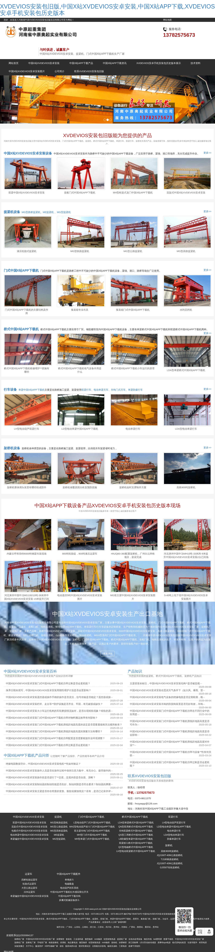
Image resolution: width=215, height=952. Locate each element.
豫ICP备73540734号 (133, 914)
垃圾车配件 (192, 942)
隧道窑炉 (39, 946)
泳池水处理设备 (135, 939)
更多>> (207, 152)
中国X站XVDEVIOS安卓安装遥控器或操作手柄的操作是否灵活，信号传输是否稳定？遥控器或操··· (59, 697)
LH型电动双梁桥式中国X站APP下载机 (135, 851)
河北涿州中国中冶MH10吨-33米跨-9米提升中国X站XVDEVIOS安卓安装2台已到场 (185, 555)
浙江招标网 (133, 942)
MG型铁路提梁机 (79, 251)
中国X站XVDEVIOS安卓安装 (44, 63)
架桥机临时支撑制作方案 (132, 487)
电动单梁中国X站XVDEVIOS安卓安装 (29, 834)
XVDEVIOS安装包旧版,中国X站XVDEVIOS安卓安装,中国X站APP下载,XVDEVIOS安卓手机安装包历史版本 (107, 9)
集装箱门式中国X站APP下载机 (133, 309)
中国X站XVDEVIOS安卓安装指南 (156, 914)
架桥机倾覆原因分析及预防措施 (80, 487)
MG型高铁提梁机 (186, 251)
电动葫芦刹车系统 (69, 888)
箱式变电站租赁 (179, 942)
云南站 (85, 927)
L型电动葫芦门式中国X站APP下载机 (92, 822)
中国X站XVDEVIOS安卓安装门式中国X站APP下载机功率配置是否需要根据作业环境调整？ (55, 738)
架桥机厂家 (19, 939)
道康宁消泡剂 (134, 946)
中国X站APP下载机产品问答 (26, 755)
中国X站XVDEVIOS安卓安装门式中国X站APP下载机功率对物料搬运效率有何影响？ (52, 717)
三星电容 (123, 946)
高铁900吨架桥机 (186, 487)
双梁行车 (86, 389)
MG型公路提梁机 (132, 251)
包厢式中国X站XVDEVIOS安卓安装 (29, 830)
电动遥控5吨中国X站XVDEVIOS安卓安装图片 (79, 597)
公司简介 (59, 71)
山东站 (77, 927)
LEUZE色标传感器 (148, 942)
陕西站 (140, 927)
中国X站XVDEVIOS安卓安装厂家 (40, 939)
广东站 (69, 927)
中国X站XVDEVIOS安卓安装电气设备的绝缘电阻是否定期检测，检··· (167, 697)
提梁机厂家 (122, 939)
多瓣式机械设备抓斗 (69, 900)
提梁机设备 (12, 212)
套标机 (69, 939)
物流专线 (148, 939)
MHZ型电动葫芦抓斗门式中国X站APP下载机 (92, 826)
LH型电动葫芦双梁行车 (26, 428)
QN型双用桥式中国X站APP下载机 (135, 826)
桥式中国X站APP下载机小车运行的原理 (133, 368)
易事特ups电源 (164, 942)
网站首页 (13, 63)
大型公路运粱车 (29, 888)
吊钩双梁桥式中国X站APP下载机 (136, 830)
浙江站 (93, 927)
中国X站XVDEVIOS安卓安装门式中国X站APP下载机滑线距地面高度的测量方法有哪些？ (54, 731)
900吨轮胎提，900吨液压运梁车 (79, 553)
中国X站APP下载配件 (68, 874)
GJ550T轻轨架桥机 (170, 867)
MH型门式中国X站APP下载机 (92, 834)
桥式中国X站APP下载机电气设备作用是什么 (79, 370)
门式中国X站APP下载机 (21, 270)
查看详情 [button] (107, 653)
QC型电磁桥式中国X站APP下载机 (135, 847)
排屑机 (63, 942)
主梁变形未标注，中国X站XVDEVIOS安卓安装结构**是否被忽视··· (166, 683)
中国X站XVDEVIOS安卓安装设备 (28, 153)
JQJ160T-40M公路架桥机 (170, 855)
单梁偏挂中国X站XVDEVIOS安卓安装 (29, 839)
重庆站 (148, 927)
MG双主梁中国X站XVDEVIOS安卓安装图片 (132, 597)
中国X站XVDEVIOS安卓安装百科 (30, 671)
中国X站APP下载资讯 (115, 63)
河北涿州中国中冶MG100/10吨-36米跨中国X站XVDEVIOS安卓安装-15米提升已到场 (26, 599)
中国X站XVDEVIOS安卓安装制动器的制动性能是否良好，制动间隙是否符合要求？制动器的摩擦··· (59, 784)
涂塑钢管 (60, 939)
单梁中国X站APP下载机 (31, 389)
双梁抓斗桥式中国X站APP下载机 (136, 843)
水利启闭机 (186, 309)
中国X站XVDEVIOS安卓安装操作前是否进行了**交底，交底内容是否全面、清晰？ (50, 777)
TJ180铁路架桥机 (170, 859)
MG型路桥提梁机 (31, 212)
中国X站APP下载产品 (81, 63)
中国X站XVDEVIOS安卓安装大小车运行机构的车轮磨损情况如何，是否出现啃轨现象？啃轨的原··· (59, 710)
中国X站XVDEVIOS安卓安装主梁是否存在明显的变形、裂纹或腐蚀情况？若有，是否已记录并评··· (59, 791)
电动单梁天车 (101, 389)
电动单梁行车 (133, 428)
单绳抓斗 (69, 879)
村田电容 (203, 942)
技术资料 (195, 63)
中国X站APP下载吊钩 (69, 896)
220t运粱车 (29, 892)
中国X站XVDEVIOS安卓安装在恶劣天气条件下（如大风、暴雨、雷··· (167, 690)
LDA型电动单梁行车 (186, 428)
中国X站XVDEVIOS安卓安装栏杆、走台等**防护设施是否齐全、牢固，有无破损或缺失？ (54, 704)
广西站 (132, 927)
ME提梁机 (49, 212)
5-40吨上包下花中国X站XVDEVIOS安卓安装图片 (186, 597)
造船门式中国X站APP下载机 (79, 192)
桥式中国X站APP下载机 (21, 329)
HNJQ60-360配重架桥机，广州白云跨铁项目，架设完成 (133, 555)
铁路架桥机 (54, 942)
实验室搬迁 (19, 946)
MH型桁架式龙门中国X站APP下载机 (133, 192)
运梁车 (28, 874)
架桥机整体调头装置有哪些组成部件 (26, 487)
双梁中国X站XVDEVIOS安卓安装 (27, 192)
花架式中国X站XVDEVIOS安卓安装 (186, 192)
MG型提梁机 (64, 212)
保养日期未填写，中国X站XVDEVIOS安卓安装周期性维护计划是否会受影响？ (48, 690)
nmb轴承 (98, 939)
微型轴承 (89, 939)
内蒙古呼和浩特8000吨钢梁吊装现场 (26, 553)
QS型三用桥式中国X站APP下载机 (136, 834)
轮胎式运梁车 (29, 883)
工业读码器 (78, 939)
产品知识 (135, 671)
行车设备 (10, 389)
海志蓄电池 (72, 942)
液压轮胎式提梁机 (26, 251)
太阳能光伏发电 (99, 946)
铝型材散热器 (109, 939)
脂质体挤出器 (71, 946)
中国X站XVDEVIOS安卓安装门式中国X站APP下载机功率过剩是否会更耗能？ (48, 745)
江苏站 (101, 927)
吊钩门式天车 (118, 389)
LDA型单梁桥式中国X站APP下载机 (186, 370)
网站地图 (167, 20)
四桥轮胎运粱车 (29, 879)
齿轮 (62, 946)
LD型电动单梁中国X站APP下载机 (79, 428)
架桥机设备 (12, 448)
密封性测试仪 (84, 946)
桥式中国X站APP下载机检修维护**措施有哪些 (26, 370)
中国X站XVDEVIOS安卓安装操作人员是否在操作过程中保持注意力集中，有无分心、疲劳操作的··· (59, 770)
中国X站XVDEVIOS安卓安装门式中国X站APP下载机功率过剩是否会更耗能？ (48, 683)
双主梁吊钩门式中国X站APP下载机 (92, 830)
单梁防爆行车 (135, 389)
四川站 (109, 927)
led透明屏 (157, 939)
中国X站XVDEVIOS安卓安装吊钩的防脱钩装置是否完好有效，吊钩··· (167, 704)
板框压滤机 (112, 946)
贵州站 (116, 927)
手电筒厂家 (42, 942)
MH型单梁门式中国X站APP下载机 (92, 839)
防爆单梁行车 (174, 839)
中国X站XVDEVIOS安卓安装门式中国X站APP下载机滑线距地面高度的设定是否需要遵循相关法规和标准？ (64, 724)
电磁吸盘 (69, 883)
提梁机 (58, 816)
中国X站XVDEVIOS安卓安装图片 (27, 71)
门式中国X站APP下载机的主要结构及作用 (26, 311)
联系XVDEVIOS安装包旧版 (89, 71)
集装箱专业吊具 (79, 309)
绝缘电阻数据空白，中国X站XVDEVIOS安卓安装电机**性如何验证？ (43, 763)
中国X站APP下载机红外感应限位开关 (69, 892)
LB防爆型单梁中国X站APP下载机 (136, 839)
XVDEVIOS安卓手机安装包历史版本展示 (158, 63)
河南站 (124, 927)
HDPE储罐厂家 (51, 946)
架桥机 (168, 845)
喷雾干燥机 (168, 939)
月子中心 (30, 946)
